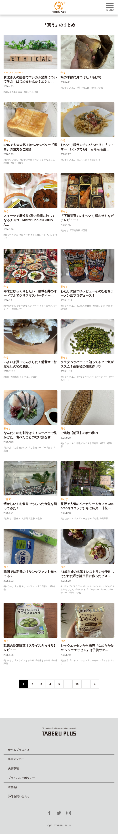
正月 (85, 230)
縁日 (25, 518)
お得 (7, 377)
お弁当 (65, 660)
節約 (35, 377)
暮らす (7, 140)
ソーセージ (95, 660)
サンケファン (30, 586)
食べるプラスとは (19, 749)
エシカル (17, 92)
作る (63, 72)
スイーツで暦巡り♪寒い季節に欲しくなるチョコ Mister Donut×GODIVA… (29, 220)
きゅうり (9, 660)
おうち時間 (26, 159)
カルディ (81, 589)
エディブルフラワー (72, 586)
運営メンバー (16, 759)
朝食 (7, 163)
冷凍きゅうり (43, 660)
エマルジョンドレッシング (98, 586)
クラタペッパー (86, 377)
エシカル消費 (31, 92)
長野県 (104, 518)
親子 (14, 163)
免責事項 (13, 768)
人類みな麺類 (84, 306)
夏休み (17, 518)
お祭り (8, 518)
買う (6, 211)
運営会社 (13, 787)
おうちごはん (68, 87)
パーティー (101, 377)
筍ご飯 (86, 87)
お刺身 (8, 447)
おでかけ (66, 443)
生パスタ (82, 159)
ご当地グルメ (20, 447)
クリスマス (10, 306)
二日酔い (43, 586)
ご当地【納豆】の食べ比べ (79, 433)
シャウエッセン (79, 660)
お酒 (18, 586)
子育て (7, 499)
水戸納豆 (93, 443)
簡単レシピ (97, 87)
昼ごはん (25, 377)
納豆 (103, 443)
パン (37, 159)
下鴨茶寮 (75, 230)
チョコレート (39, 235)
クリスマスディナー (29, 306)
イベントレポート (13, 72)
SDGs (8, 92)
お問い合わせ (19, 796)
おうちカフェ (11, 235)
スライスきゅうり (25, 660)
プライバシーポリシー (21, 777)
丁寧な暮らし (48, 159)
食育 (21, 163)
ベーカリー (86, 518)
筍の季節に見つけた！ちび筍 (81, 77)
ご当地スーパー (38, 447)
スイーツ (25, 235)
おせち (65, 230)
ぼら (50, 447)
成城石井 (17, 309)
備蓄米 (15, 377)
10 (77, 684)
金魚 (40, 518)
